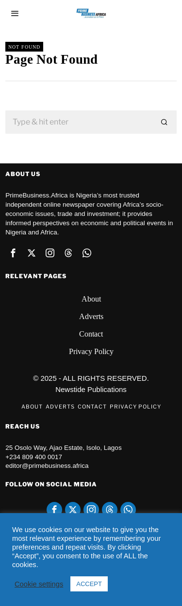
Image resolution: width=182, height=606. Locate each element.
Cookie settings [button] (39, 584)
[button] (165, 122)
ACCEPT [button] (89, 584)
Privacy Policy (91, 351)
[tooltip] (13, 253)
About (91, 298)
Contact (91, 334)
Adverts (91, 316)
